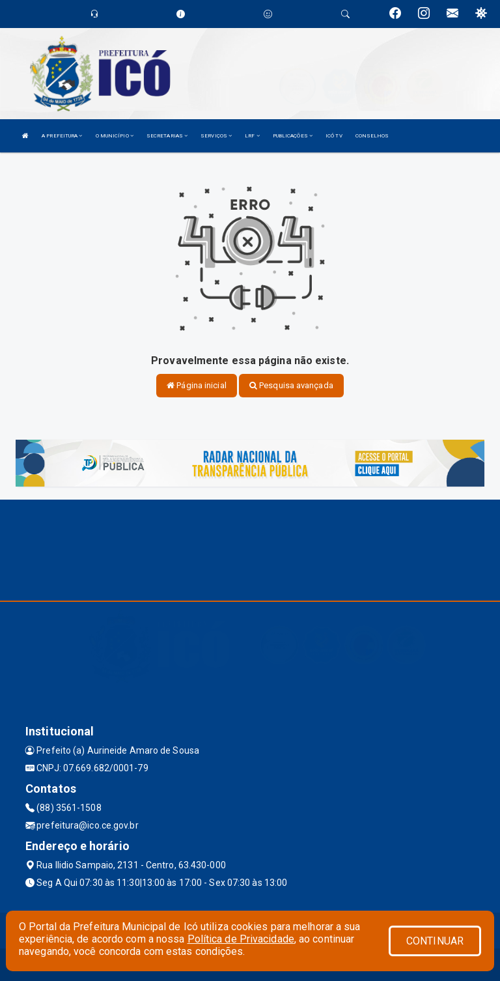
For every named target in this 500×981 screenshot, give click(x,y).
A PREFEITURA (62, 136)
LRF (252, 136)
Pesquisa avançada (291, 385)
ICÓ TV (334, 136)
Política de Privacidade (241, 939)
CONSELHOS (372, 136)
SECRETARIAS (167, 136)
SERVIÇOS (216, 136)
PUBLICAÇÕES (292, 136)
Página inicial (197, 385)
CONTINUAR (435, 941)
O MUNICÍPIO (114, 136)
